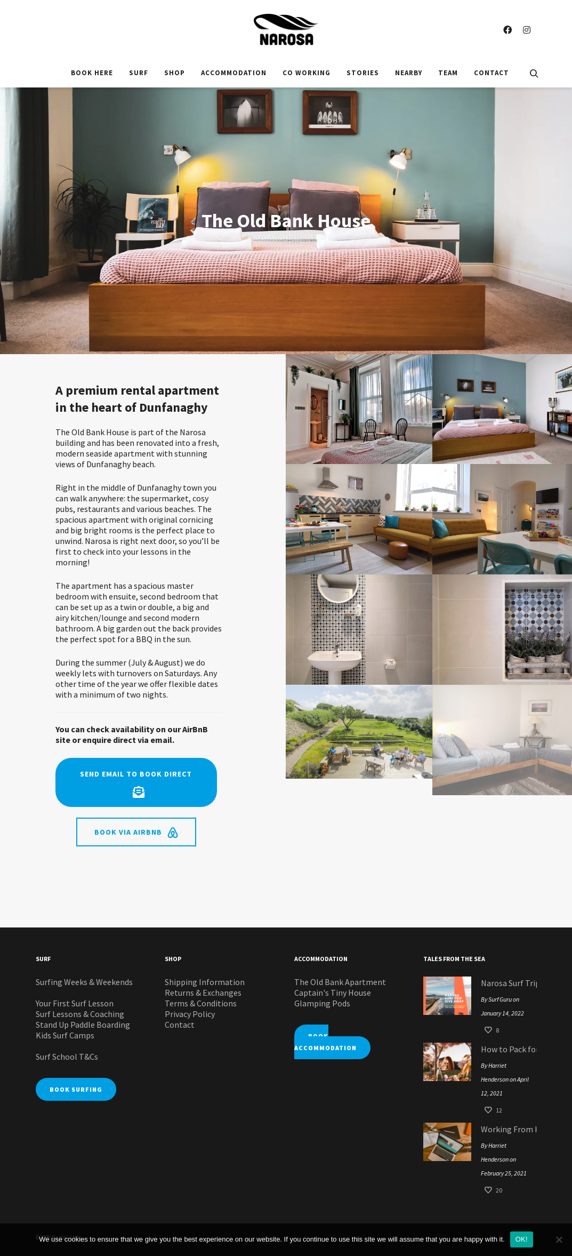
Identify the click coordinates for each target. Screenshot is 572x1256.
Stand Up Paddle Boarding (83, 1024)
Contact (180, 1024)
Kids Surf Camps (65, 1035)
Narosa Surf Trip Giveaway (506, 983)
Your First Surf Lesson (75, 1003)
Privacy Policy (190, 1014)
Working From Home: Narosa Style (506, 1129)
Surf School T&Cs (67, 1056)
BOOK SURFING (76, 1089)
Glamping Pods (322, 1003)
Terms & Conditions (201, 1003)
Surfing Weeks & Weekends (84, 982)
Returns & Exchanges (203, 992)
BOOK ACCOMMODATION (325, 1042)
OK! (521, 1239)
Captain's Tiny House (332, 992)
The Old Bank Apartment (340, 982)
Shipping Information (205, 982)
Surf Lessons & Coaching (80, 1014)
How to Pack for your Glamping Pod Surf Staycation (506, 1049)
